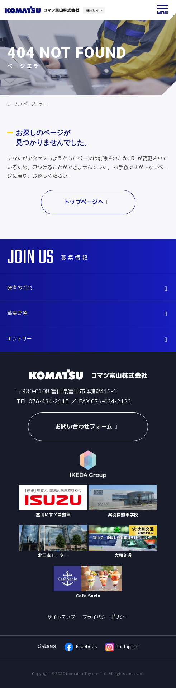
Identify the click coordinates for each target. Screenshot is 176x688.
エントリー (89, 339)
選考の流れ (89, 288)
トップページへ (88, 202)
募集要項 (89, 313)
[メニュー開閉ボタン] (162, 10)
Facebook (81, 647)
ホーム (13, 104)
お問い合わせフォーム (88, 427)
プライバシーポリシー (105, 617)
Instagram (122, 647)
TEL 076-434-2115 (42, 401)
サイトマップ (61, 617)
